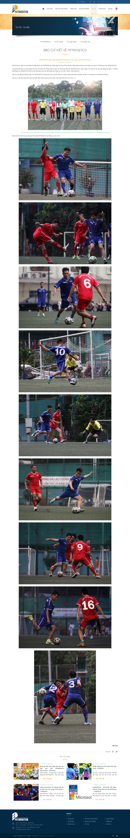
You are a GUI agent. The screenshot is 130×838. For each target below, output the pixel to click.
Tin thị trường (58, 42)
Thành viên (71, 824)
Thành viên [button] (73, 9)
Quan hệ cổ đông (90, 821)
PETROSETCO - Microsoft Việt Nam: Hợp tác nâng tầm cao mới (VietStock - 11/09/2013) (104, 789)
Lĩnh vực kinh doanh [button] (61, 9)
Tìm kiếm (117, 2)
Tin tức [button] (94, 9)
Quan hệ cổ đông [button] (84, 9)
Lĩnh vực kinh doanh (91, 819)
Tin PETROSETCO (45, 42)
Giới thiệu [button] (50, 9)
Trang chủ (43, 9)
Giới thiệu (71, 821)
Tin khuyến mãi (85, 42)
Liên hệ (110, 9)
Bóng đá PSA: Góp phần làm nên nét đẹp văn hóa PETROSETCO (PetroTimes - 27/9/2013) (52, 768)
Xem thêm (46, 779)
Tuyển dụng (102, 9)
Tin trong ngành (72, 42)
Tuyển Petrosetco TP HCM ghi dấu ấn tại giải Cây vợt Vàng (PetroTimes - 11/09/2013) (52, 789)
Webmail (82, 2)
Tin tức (87, 824)
